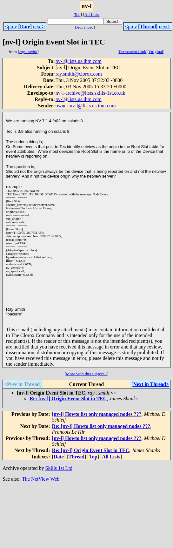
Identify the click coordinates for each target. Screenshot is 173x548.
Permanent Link (132, 51)
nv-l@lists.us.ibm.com (79, 61)
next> (39, 26)
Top (77, 14)
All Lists (91, 14)
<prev (11, 26)
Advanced (84, 27)
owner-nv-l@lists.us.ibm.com (86, 105)
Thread (148, 26)
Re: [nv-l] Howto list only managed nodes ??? (101, 426)
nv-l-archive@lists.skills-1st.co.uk (90, 93)
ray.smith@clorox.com (79, 74)
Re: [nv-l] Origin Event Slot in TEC (68, 398)
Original (156, 51)
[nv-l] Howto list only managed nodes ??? (97, 414)
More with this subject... (86, 373)
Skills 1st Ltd (58, 468)
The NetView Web (40, 479)
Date (25, 26)
